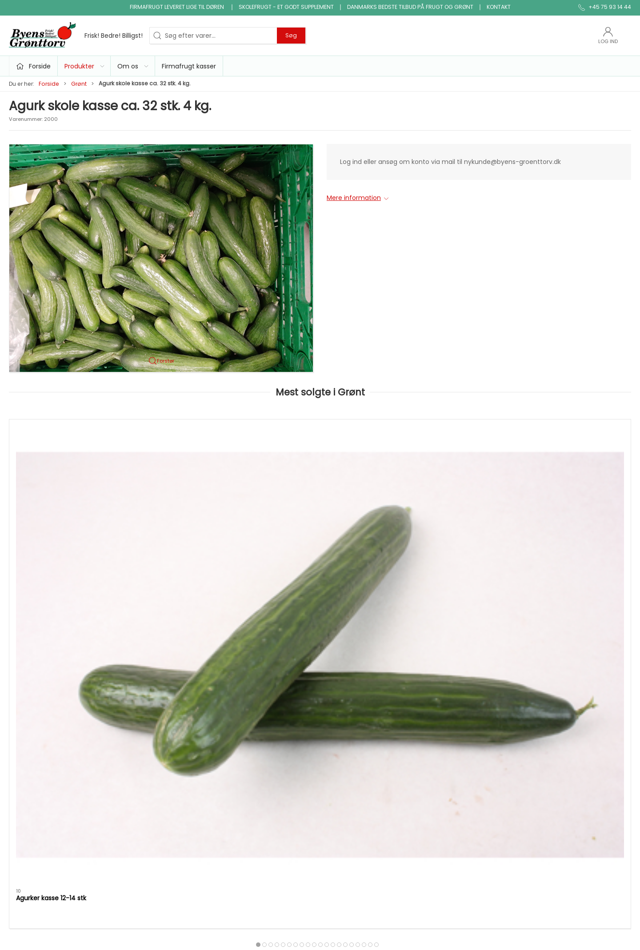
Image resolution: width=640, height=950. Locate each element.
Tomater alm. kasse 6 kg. (181, 520)
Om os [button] (133, 66)
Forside (49, 84)
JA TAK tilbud (454, 764)
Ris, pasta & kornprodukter (365, 738)
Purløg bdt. (284, 520)
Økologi (336, 751)
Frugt (230, 726)
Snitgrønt (236, 789)
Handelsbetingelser (463, 776)
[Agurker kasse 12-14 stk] (68, 465)
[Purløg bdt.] (320, 465)
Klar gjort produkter (354, 713)
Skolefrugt (450, 751)
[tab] (308, 567)
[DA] (76, 35)
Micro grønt (240, 751)
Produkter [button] (84, 66)
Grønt (79, 84)
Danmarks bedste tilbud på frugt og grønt (410, 7)
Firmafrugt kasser (189, 66)
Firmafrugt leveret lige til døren (177, 7)
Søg (291, 35)
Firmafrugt (450, 738)
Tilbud (231, 713)
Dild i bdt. (534, 520)
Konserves (238, 776)
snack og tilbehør (351, 776)
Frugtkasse (341, 789)
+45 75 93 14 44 (33, 728)
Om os (444, 713)
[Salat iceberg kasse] (446, 465)
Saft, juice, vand (349, 764)
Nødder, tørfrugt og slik (257, 764)
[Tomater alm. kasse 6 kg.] (194, 465)
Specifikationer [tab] (39, 615)
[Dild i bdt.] (572, 465)
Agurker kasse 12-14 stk (51, 520)
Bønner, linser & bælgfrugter (368, 726)
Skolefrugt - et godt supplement (286, 7)
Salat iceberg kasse (424, 520)
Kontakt (499, 7)
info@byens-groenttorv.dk (50, 737)
